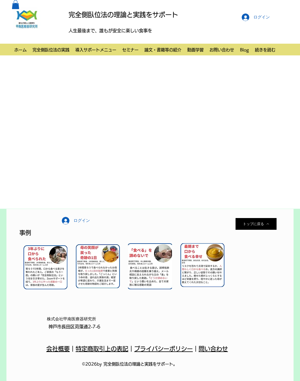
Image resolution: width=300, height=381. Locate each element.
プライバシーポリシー (163, 349)
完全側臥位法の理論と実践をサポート (123, 14)
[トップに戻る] (256, 224)
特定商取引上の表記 (102, 349)
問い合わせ (213, 349)
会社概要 (58, 349)
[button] (15, 4)
